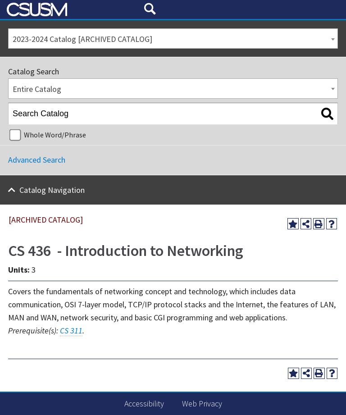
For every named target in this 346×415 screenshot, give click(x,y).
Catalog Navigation (52, 190)
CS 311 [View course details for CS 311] (71, 330)
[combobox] (173, 38)
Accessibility (144, 403)
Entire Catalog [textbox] (37, 89)
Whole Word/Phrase (55, 134)
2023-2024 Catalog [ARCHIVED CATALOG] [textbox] (82, 39)
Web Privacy (202, 403)
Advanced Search (36, 160)
